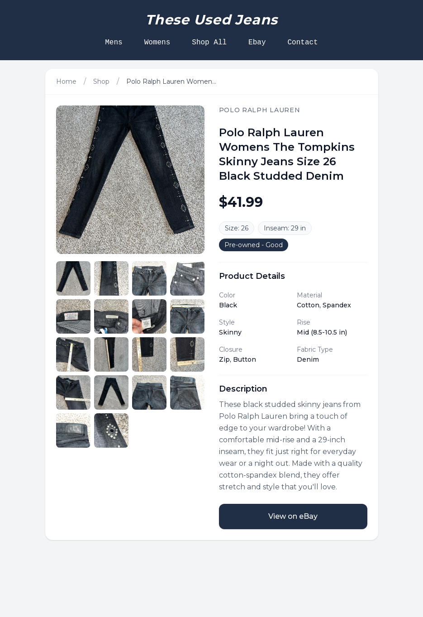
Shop (101, 81)
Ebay (257, 42)
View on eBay (293, 516)
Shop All (209, 42)
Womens (157, 42)
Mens (113, 42)
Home (66, 81)
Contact (303, 42)
